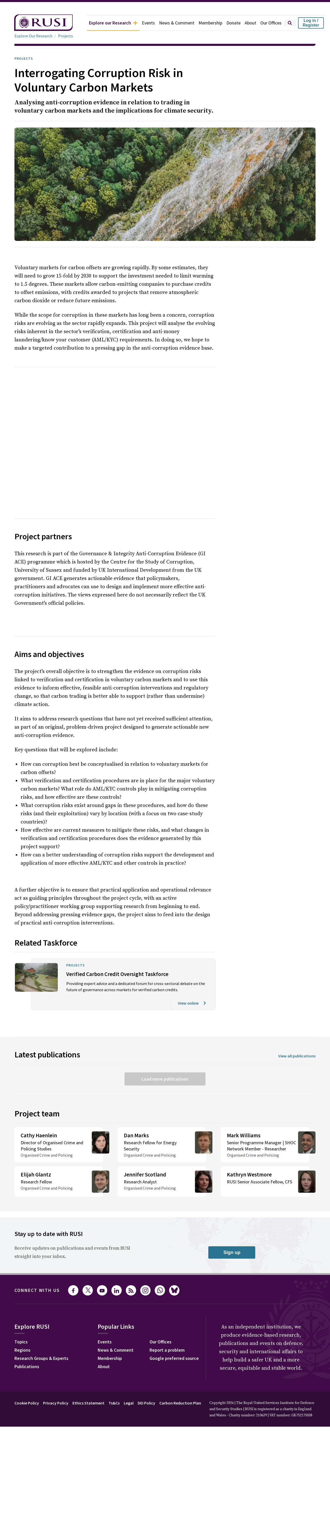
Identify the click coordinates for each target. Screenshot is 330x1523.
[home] (36, 22)
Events (140, 23)
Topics (21, 1324)
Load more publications (165, 1054)
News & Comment (170, 23)
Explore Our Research (34, 36)
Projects (68, 36)
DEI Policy (157, 1384)
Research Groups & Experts (45, 1340)
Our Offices (270, 23)
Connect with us (40, 1272)
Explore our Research (102, 23)
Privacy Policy (60, 1384)
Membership (206, 23)
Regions (23, 1332)
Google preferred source (181, 1340)
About (248, 23)
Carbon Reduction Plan (194, 1384)
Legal (137, 1384)
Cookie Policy (28, 1384)
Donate (230, 23)
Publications (28, 1348)
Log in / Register (311, 22)
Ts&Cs (121, 1384)
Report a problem (173, 1332)
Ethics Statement (94, 1384)
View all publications (295, 1031)
